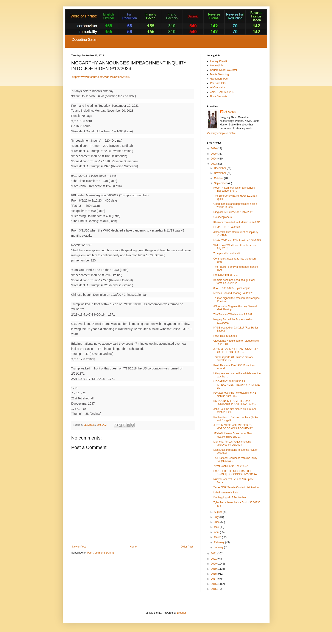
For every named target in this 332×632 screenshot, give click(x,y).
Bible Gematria (218, 96)
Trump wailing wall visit (226, 253)
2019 (214, 568)
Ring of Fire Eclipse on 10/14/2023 (233, 212)
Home (133, 546)
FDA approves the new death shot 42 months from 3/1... (234, 394)
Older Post (187, 546)
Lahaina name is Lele (225, 492)
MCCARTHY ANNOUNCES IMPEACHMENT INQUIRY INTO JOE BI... (236, 384)
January (219, 547)
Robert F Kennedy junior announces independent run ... (234, 189)
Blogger (181, 612)
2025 (214, 153)
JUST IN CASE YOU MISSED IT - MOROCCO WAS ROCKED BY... (234, 427)
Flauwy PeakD (218, 61)
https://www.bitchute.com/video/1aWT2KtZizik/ (101, 76)
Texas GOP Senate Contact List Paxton (236, 487)
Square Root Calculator (223, 70)
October (219, 178)
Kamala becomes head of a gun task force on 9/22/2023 (234, 281)
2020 (214, 563)
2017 (214, 578)
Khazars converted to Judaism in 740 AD (236, 222)
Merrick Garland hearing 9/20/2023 (233, 293)
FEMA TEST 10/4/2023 (226, 227)
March (218, 537)
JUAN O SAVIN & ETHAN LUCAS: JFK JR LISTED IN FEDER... (235, 350)
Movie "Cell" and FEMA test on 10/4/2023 (237, 240)
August (218, 511)
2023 (214, 163)
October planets (222, 217)
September (220, 183)
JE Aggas (230, 111)
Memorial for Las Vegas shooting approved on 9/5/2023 (232, 443)
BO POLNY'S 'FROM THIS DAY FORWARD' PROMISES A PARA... (234, 402)
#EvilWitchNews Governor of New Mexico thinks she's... (232, 435)
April (217, 532)
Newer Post (79, 546)
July (216, 517)
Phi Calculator (218, 83)
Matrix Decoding (219, 74)
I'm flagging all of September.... (231, 497)
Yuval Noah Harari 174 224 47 (230, 466)
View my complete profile (221, 133)
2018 (214, 573)
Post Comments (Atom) (100, 552)
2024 (214, 158)
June (217, 522)
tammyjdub (216, 65)
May (217, 527)
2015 (214, 588)
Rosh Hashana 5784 (225, 335)
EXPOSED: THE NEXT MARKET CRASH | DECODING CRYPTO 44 (235, 473)
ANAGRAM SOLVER (222, 92)
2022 (214, 553)
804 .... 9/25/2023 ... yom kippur (231, 288)
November (220, 173)
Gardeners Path (219, 78)
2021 (214, 558)
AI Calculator (217, 87)
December (220, 168)
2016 (214, 583)
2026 (214, 148)
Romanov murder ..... (225, 274)
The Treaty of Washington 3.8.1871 (233, 314)
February (219, 542)
